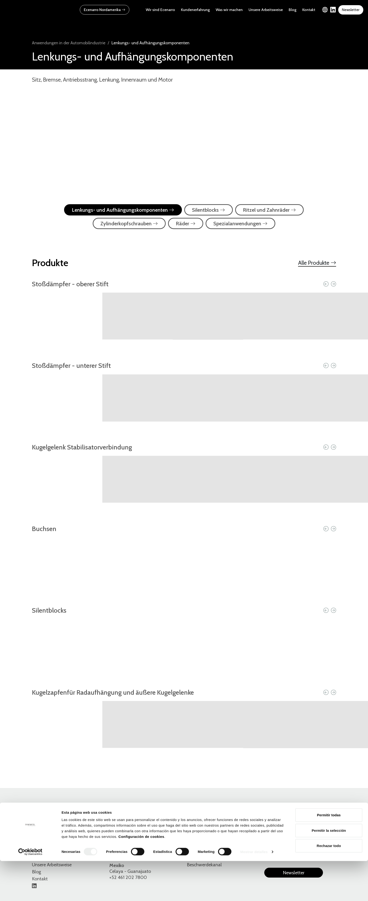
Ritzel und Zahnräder (269, 210)
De (302, 834)
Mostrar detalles (254, 892)
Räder (186, 223)
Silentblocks (208, 210)
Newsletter (351, 10)
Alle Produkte (317, 262)
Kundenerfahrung (195, 10)
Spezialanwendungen (240, 223)
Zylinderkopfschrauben (129, 223)
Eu (290, 834)
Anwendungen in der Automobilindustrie (68, 42)
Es (266, 834)
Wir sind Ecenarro (160, 10)
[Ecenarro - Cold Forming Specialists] (34, 9)
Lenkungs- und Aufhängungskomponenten (123, 210)
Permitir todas (329, 855)
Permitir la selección (329, 870)
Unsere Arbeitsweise (266, 10)
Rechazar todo (329, 886)
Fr (314, 834)
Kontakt (308, 10)
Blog (292, 10)
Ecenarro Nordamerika (104, 10)
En (278, 834)
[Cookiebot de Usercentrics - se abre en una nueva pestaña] (30, 891)
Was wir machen (229, 10)
